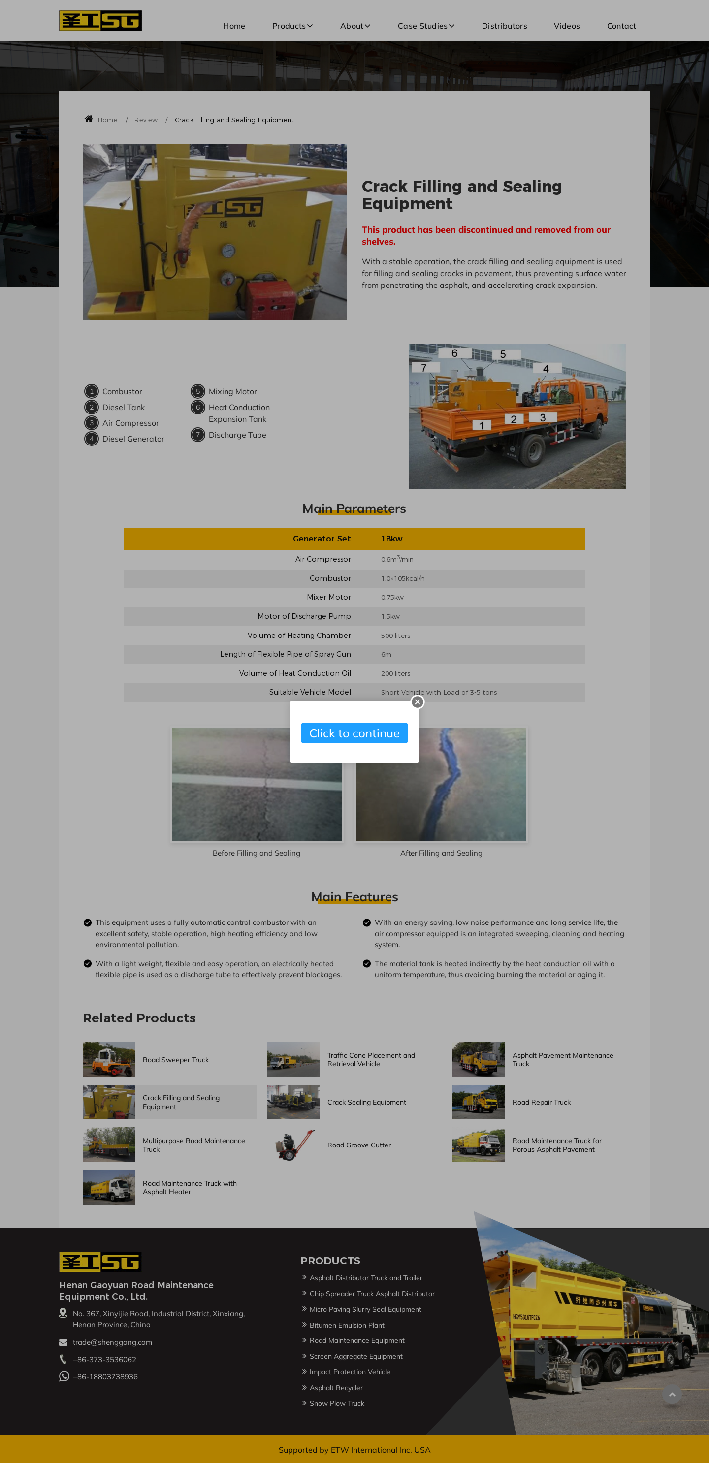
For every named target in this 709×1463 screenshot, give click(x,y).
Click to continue (354, 733)
